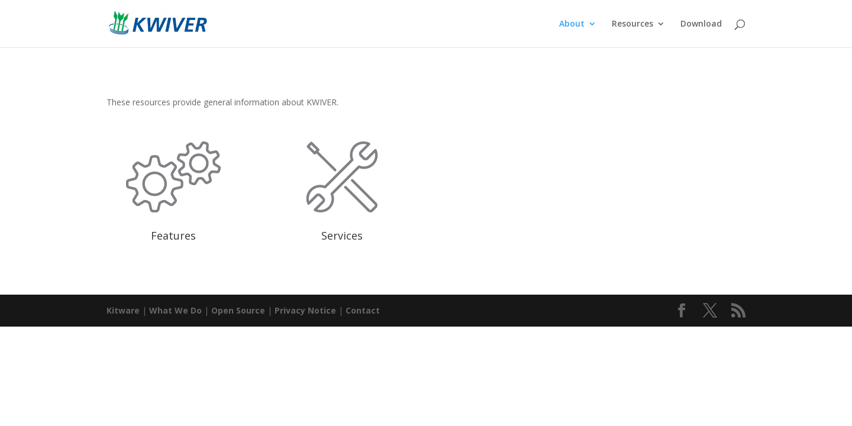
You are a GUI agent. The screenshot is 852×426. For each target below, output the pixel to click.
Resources (632, 24)
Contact (363, 310)
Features (173, 235)
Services (342, 235)
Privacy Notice (305, 310)
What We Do (175, 310)
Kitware (123, 310)
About (572, 24)
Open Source (238, 310)
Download (701, 24)
